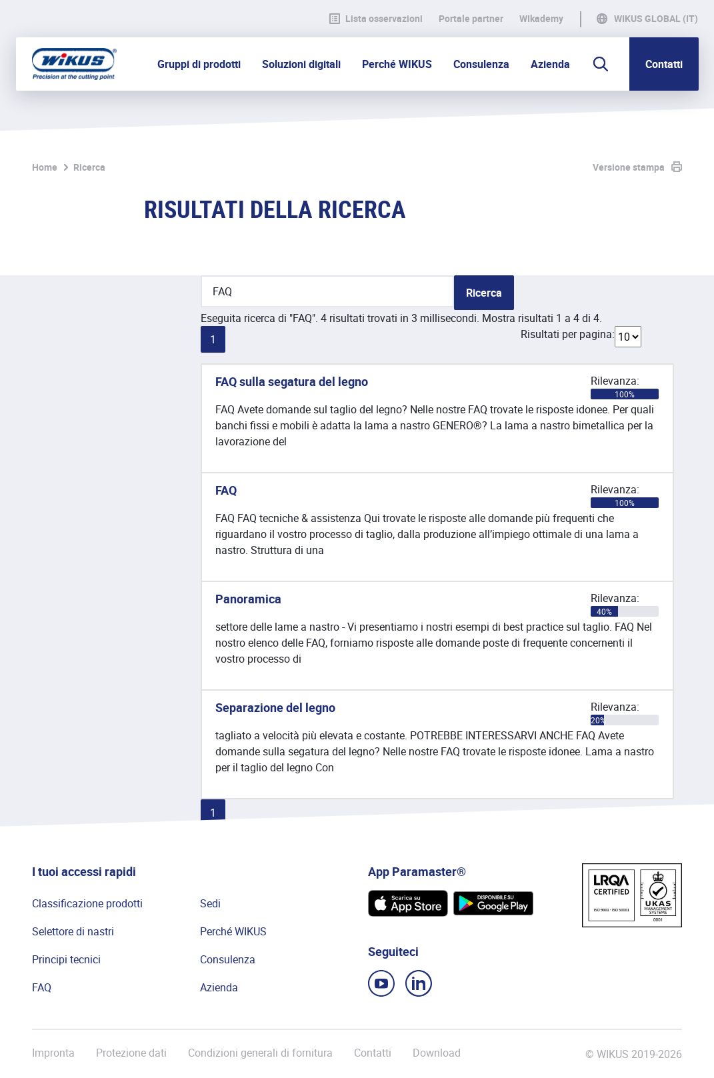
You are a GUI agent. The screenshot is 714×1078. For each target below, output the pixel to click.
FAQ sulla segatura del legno (291, 381)
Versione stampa (629, 167)
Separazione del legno (275, 707)
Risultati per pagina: (568, 334)
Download (437, 1053)
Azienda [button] (550, 64)
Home (44, 167)
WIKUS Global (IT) (656, 18)
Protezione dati (131, 1053)
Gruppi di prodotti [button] (199, 64)
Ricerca (89, 167)
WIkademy (541, 18)
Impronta (53, 1053)
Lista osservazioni (376, 18)
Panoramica (248, 599)
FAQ (226, 490)
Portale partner (471, 18)
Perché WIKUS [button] (397, 64)
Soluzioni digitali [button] (301, 64)
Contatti (664, 64)
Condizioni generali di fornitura (260, 1053)
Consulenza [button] (481, 64)
